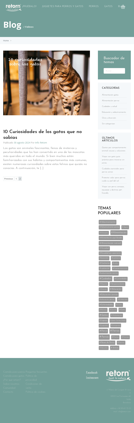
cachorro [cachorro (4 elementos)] (116, 258)
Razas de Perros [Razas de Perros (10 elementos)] (108, 342)
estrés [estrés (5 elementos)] (120, 305)
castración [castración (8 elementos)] (105, 268)
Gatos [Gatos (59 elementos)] (104, 315)
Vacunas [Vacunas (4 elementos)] (104, 348)
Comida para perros (14, 372)
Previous (8, 178)
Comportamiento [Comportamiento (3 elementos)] (120, 268)
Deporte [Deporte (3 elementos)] (104, 284)
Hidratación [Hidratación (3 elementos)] (117, 315)
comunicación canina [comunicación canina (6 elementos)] (109, 273)
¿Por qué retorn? (12, 380)
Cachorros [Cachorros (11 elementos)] (105, 263)
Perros (94, 6)
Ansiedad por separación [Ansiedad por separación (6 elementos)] (111, 253)
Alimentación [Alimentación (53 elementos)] (119, 232)
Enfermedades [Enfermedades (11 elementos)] (107, 305)
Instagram (92, 377)
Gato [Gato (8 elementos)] (123, 310)
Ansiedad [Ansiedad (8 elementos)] (105, 248)
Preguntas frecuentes (36, 372)
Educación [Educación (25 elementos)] (117, 289)
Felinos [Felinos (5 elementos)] (104, 310)
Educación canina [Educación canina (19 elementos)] (109, 294)
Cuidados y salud (109, 106)
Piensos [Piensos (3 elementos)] (126, 337)
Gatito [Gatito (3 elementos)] (113, 310)
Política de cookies (35, 392)
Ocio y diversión (109, 118)
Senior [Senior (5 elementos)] (121, 342)
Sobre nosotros (11, 384)
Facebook (91, 372)
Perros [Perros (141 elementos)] (115, 330)
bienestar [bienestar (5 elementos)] (105, 258)
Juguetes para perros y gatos (62, 6)
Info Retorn (41, 142)
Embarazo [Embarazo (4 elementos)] (123, 299)
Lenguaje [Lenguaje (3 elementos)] (116, 325)
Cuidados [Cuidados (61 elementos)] (106, 278)
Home (6, 40)
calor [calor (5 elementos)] (116, 263)
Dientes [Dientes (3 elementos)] (104, 289)
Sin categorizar (108, 124)
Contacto (8, 392)
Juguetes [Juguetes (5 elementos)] (104, 325)
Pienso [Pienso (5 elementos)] (116, 337)
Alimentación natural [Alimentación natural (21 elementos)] (111, 243)
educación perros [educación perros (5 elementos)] (108, 299)
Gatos (108, 6)
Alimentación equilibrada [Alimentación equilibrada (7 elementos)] (111, 238)
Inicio (13, 6)
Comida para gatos (13, 376)
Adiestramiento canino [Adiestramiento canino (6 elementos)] (110, 227)
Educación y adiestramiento (114, 112)
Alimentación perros (110, 101)
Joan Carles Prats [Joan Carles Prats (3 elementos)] (119, 320)
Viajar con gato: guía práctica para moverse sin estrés (113, 159)
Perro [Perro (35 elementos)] (104, 331)
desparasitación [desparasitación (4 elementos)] (118, 284)
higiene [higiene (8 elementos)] (104, 320)
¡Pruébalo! (29, 6)
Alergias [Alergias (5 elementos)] (104, 233)
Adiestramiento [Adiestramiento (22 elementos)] (108, 222)
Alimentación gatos (110, 95)
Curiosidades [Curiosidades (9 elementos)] (121, 279)
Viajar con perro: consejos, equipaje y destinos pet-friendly (113, 190)
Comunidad (9, 388)
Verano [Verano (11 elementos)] (115, 348)
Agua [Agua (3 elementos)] (126, 227)
